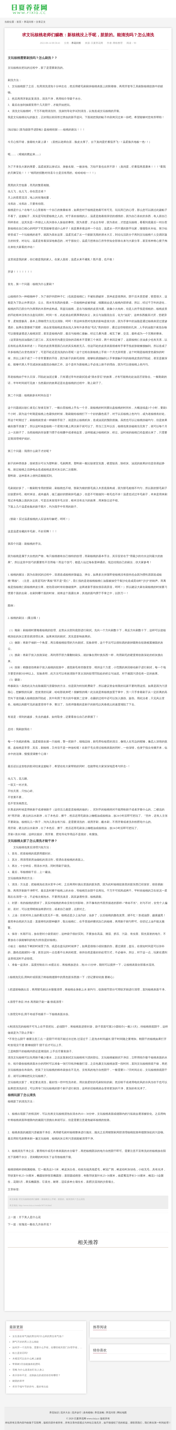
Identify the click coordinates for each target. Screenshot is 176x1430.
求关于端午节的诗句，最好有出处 (30, 1386)
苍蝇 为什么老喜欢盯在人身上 (28, 1370)
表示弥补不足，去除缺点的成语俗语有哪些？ (36, 1375)
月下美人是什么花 (30, 1217)
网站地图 (122, 1412)
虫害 (135, 933)
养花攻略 (99, 1412)
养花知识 (54, 1412)
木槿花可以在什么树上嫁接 (26, 1358)
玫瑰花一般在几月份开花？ (35, 1224)
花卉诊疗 (76, 1412)
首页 (18, 22)
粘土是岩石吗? (20, 1353)
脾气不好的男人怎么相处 (25, 1342)
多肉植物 (88, 1412)
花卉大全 (65, 1412)
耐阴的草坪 (18, 1381)
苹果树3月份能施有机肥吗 (26, 1364)
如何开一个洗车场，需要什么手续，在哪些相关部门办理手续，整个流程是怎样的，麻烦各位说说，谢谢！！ (47, 1347)
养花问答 (29, 22)
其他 (84, 593)
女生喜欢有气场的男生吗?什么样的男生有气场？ (38, 1336)
